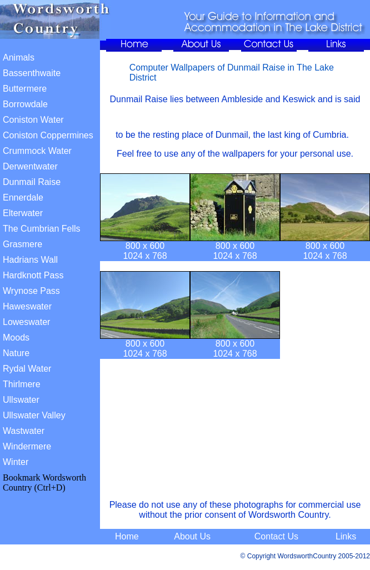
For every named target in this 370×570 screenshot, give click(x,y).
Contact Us (276, 536)
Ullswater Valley (34, 415)
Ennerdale (23, 197)
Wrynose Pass (31, 291)
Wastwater (23, 431)
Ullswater (21, 399)
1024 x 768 (145, 256)
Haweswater (27, 306)
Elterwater (23, 213)
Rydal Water (27, 368)
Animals (18, 57)
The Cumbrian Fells (42, 228)
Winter (15, 462)
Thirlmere (22, 384)
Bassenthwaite (32, 73)
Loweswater (26, 322)
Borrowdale (25, 104)
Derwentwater (30, 166)
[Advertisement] (237, 433)
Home (127, 536)
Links (346, 536)
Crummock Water (37, 151)
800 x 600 (145, 246)
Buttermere (25, 88)
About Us (192, 536)
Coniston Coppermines (48, 135)
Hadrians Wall (30, 259)
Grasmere (22, 244)
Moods (16, 337)
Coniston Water (33, 119)
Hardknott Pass (33, 275)
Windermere (27, 446)
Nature (16, 353)
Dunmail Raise (32, 182)
